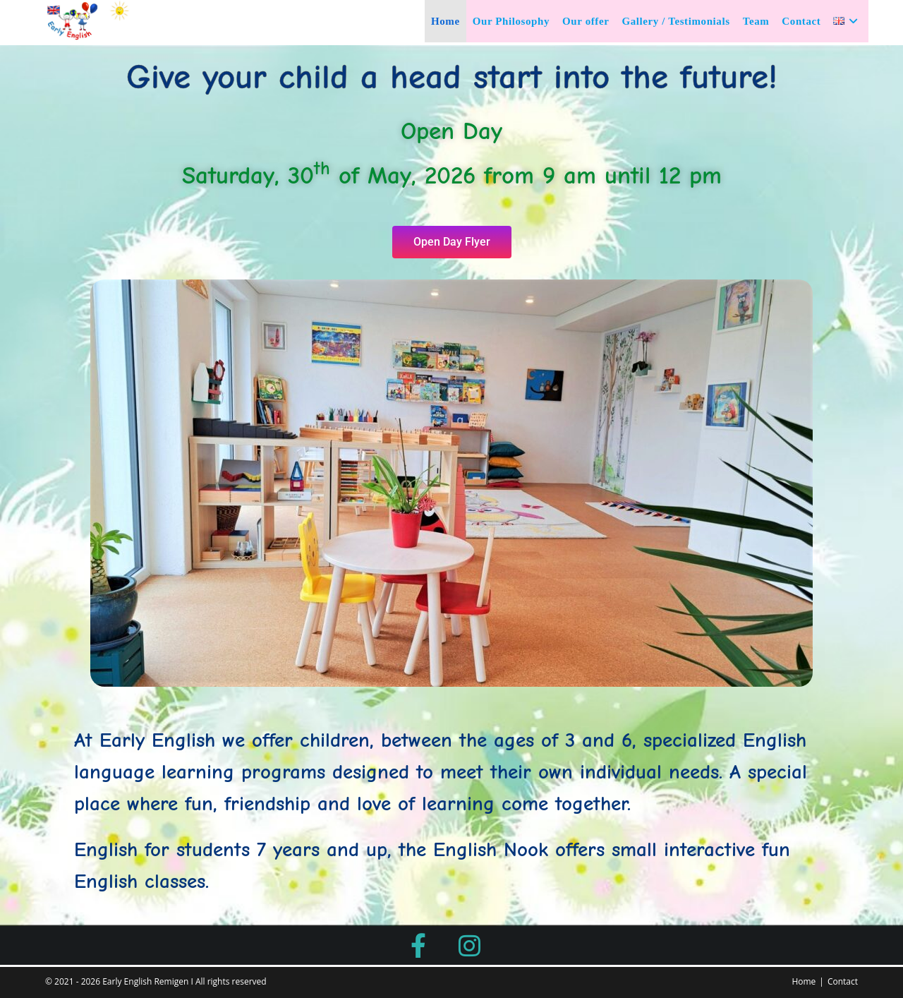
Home (804, 981)
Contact (843, 981)
